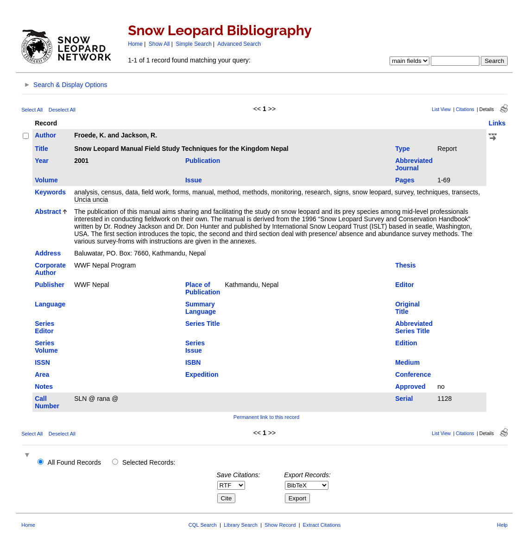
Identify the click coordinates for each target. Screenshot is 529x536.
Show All (159, 44)
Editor (404, 284)
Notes (44, 386)
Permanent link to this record (266, 417)
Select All (32, 109)
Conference (413, 374)
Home (135, 44)
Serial (404, 398)
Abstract (48, 211)
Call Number (47, 402)
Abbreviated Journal (414, 164)
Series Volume (46, 346)
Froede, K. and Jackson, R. (115, 135)
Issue (193, 180)
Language (50, 304)
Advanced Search (239, 44)
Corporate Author (50, 269)
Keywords (50, 192)
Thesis (405, 265)
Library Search (241, 525)
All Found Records (74, 462)
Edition (406, 343)
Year (42, 160)
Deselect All (62, 109)
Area (42, 374)
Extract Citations (321, 525)
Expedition (202, 374)
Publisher (49, 284)
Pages (404, 180)
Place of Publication (202, 288)
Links (497, 123)
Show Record (280, 525)
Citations (465, 109)
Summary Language (200, 307)
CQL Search (203, 525)
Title (41, 148)
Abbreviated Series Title (414, 327)
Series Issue (195, 346)
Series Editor (44, 327)
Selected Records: (148, 462)
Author (45, 135)
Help (502, 525)
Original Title (407, 307)
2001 (81, 160)
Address (48, 253)
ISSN (42, 362)
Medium (407, 362)
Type (402, 148)
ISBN (193, 362)
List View (441, 109)
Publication (202, 160)
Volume (46, 180)
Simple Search (193, 44)
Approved (410, 386)
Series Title (202, 323)
